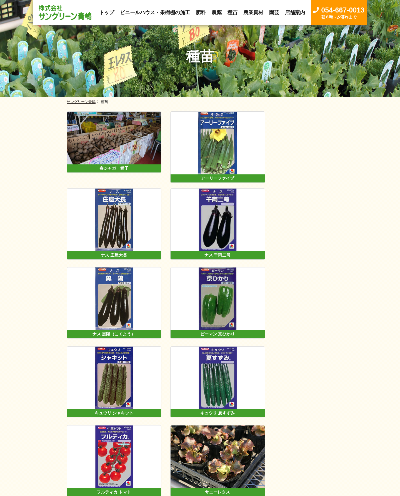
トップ (102, 441)
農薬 (184, 441)
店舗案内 (261, 441)
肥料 (169, 441)
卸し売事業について (136, 441)
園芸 (240, 441)
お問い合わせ (291, 441)
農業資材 (220, 441)
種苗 (200, 441)
